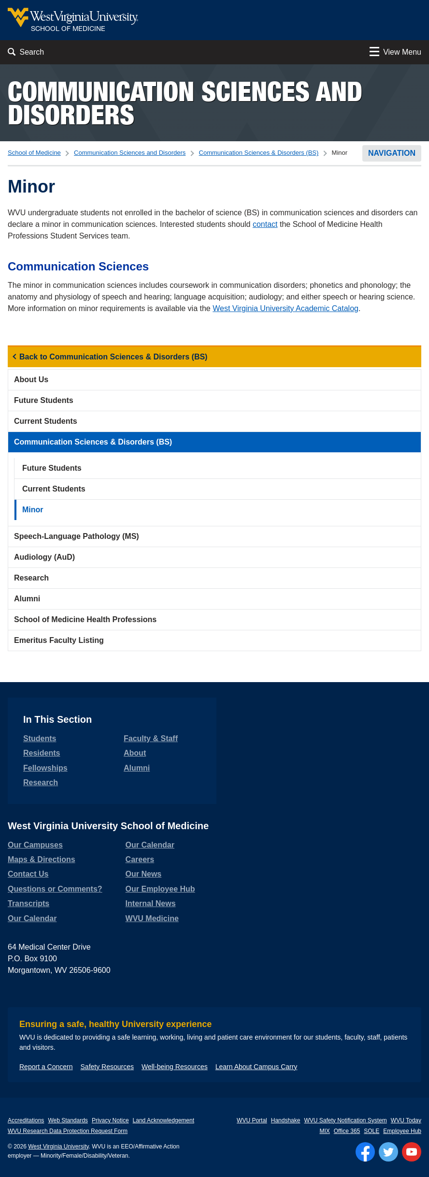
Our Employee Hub (160, 889)
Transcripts (28, 903)
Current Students (45, 421)
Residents (41, 753)
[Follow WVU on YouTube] (411, 1152)
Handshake (285, 1120)
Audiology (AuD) (44, 557)
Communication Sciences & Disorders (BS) (259, 152)
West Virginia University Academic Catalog (285, 308)
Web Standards (68, 1120)
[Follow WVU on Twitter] (388, 1152)
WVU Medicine (152, 918)
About (135, 753)
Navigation (391, 153)
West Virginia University (58, 1146)
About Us (31, 379)
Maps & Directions (41, 859)
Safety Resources (107, 1067)
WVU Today (406, 1120)
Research (31, 578)
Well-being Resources (175, 1067)
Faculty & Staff (151, 738)
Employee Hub (402, 1131)
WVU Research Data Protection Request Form (68, 1131)
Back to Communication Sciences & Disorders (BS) (113, 357)
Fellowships (45, 768)
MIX (324, 1131)
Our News (144, 874)
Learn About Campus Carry (256, 1067)
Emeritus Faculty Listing (59, 640)
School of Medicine (34, 152)
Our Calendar (32, 918)
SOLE (371, 1131)
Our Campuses (35, 845)
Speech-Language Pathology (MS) (76, 536)
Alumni (27, 599)
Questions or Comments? (55, 889)
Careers (140, 859)
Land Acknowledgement (163, 1120)
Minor (32, 510)
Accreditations (26, 1120)
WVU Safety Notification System (345, 1120)
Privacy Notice (110, 1120)
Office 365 (347, 1131)
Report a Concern (46, 1067)
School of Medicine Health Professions (85, 619)
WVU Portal (252, 1120)
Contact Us (28, 874)
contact (265, 224)
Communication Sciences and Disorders (185, 103)
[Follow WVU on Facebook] (365, 1152)
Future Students (43, 400)
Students (39, 738)
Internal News (151, 903)
